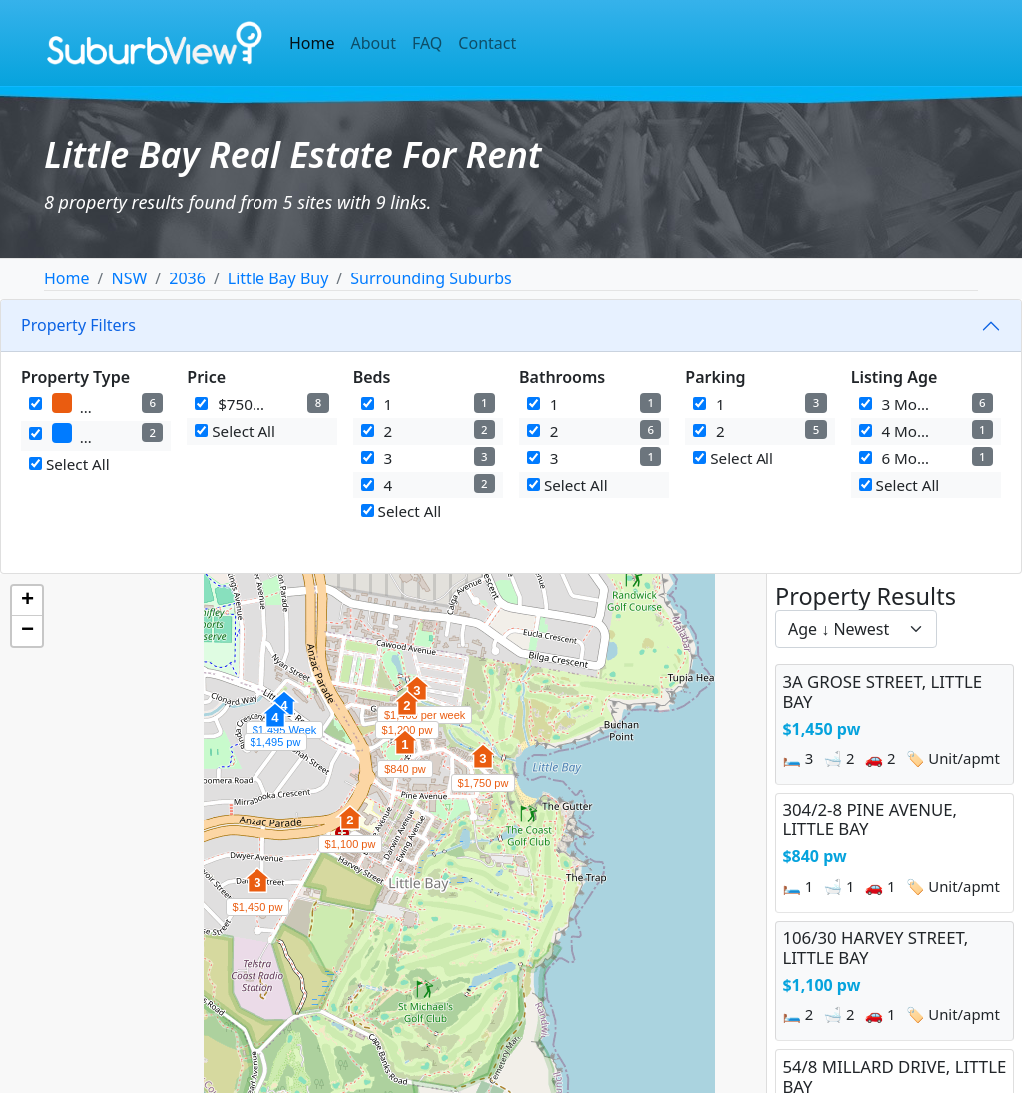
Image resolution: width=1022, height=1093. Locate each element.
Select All (69, 464)
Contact (487, 43)
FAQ (427, 43)
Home (312, 43)
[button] (257, 891)
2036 (187, 278)
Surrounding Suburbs (430, 278)
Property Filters (78, 325)
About (373, 43)
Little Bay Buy (278, 278)
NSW (129, 278)
